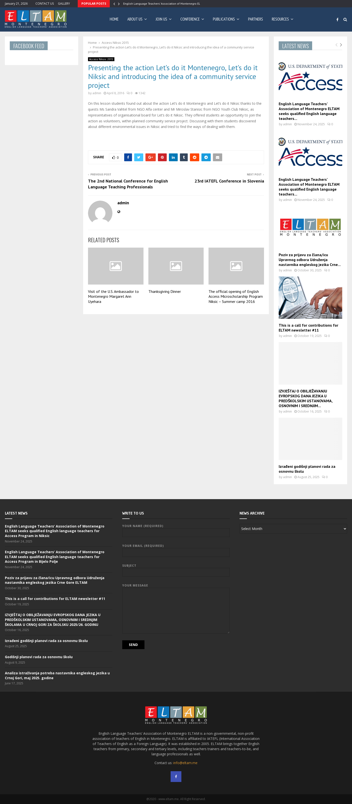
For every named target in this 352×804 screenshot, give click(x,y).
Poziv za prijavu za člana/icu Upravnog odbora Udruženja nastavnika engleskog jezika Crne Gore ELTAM (54, 580)
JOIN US (161, 19)
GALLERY (64, 3)
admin (96, 93)
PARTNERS (255, 19)
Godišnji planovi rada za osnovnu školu (39, 657)
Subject (176, 568)
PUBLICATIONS (224, 19)
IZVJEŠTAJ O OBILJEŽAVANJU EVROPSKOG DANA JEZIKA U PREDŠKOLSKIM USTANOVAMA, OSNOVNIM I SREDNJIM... (305, 398)
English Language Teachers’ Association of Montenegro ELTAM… (165, 3)
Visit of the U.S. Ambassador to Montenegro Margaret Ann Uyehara (113, 296)
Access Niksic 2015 (101, 59)
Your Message (176, 587)
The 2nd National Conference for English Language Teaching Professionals (128, 184)
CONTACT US (44, 3)
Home (114, 19)
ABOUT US (135, 19)
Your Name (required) (176, 529)
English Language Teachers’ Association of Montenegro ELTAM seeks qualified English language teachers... (309, 111)
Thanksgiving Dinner (164, 291)
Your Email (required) (176, 549)
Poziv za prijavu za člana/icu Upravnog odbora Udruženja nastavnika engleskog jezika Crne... (310, 259)
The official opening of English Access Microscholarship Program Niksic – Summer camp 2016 (236, 296)
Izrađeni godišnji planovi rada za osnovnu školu (46, 640)
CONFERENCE (190, 19)
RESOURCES (280, 19)
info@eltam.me (185, 762)
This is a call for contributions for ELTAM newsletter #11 (308, 328)
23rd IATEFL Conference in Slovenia (229, 181)
